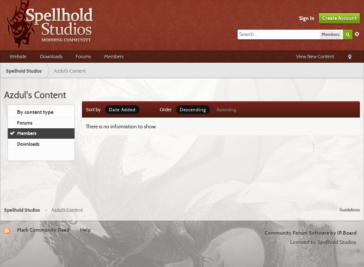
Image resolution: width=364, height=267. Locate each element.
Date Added (122, 109)
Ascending (226, 109)
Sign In (306, 18)
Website (18, 56)
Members (113, 56)
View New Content (315, 56)
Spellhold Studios (22, 210)
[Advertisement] (182, 181)
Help (85, 230)
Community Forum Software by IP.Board (311, 233)
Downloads (51, 56)
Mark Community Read (43, 230)
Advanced (357, 34)
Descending (193, 109)
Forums (83, 56)
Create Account (339, 18)
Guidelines (350, 209)
